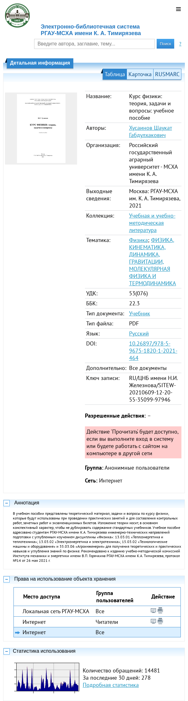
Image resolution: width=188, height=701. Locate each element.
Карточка (140, 74)
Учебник (139, 313)
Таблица (115, 74)
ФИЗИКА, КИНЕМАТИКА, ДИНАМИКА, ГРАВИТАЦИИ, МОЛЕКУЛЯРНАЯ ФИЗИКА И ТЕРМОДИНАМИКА (152, 261)
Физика (138, 240)
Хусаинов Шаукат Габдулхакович (150, 131)
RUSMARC (167, 74)
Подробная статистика (111, 684)
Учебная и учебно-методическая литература (152, 223)
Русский (139, 333)
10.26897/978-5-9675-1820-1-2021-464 (153, 350)
